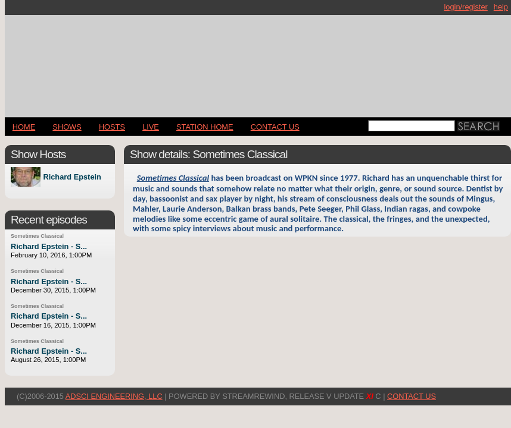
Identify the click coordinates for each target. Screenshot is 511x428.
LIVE (150, 126)
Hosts (112, 126)
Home (24, 126)
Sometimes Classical (37, 236)
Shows (66, 126)
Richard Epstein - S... (49, 246)
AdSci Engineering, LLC (114, 396)
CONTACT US (275, 126)
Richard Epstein (72, 176)
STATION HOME (204, 126)
